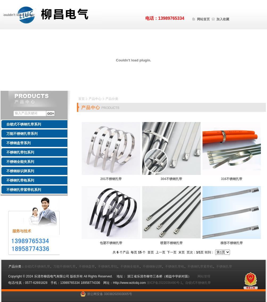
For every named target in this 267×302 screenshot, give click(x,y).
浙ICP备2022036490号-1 (164, 283)
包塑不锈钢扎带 (111, 243)
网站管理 (202, 276)
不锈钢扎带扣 (107, 266)
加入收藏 (222, 19)
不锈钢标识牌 (152, 266)
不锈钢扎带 (224, 266)
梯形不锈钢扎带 (231, 243)
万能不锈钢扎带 (64, 266)
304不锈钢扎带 (171, 179)
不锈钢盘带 (87, 266)
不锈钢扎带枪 (174, 266)
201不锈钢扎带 (111, 179)
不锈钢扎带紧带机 (200, 266)
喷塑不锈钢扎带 (171, 243)
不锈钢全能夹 (129, 266)
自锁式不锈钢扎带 (37, 266)
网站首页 (203, 19)
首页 (81, 98)
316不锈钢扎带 (231, 179)
